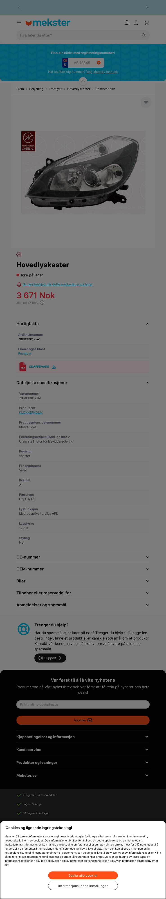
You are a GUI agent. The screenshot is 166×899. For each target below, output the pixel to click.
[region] (83, 860)
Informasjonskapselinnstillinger (83, 886)
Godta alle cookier (83, 875)
